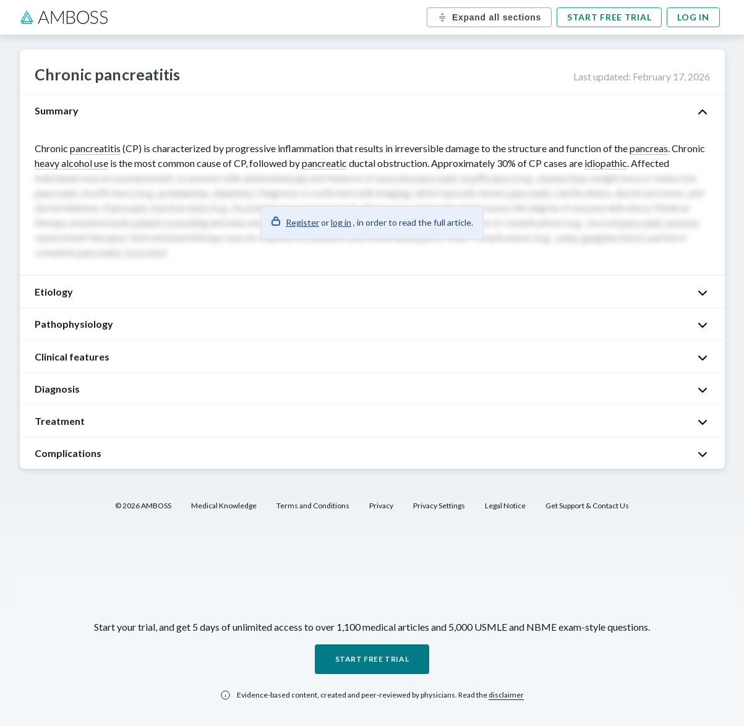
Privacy (381, 505)
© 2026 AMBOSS (143, 505)
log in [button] (341, 222)
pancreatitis (95, 148)
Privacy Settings (439, 505)
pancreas (649, 148)
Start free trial (609, 17)
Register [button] (302, 222)
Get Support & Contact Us (587, 505)
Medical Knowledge (224, 505)
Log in (693, 17)
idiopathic (605, 163)
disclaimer (506, 694)
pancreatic (324, 163)
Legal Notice (505, 505)
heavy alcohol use (71, 163)
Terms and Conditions (312, 505)
